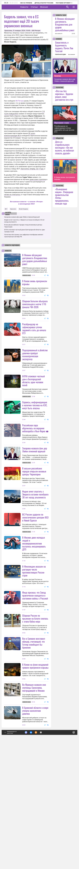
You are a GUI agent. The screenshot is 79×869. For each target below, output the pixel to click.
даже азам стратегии (38, 179)
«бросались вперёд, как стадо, (32, 169)
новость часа (61, 15)
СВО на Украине (26, 3)
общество (59, 138)
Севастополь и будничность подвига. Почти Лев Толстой (64, 46)
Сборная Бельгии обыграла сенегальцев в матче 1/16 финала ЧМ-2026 (35, 304)
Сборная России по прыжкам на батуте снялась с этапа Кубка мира (35, 719)
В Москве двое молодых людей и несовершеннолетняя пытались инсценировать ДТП (34, 624)
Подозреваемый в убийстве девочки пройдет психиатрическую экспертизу (35, 374)
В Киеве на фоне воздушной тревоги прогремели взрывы (35, 767)
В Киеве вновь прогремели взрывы (34, 282)
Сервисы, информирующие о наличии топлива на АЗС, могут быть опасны (34, 445)
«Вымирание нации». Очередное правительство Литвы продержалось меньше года (64, 196)
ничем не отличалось (12, 195)
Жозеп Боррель (23, 209)
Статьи (40, 7)
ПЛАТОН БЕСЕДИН (60, 54)
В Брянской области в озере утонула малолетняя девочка (35, 831)
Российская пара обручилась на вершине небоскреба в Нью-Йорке (33, 468)
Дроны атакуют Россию (44, 3)
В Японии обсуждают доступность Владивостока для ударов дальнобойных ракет (34, 259)
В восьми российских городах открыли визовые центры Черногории (34, 532)
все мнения (71, 54)
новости (8, 250)
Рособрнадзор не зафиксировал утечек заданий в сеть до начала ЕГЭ (34, 348)
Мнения (50, 7)
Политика (57, 76)
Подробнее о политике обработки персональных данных (42, 854)
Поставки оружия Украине (66, 3)
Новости (31, 7)
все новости (58, 33)
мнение (59, 39)
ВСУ (6, 209)
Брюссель (8, 31)
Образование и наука (61, 122)
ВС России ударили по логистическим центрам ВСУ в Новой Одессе (35, 578)
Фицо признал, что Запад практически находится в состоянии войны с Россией (35, 676)
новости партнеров (12, 245)
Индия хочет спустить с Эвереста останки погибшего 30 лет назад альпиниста (35, 555)
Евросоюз (13, 209)
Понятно (69, 853)
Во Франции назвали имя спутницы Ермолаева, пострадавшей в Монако (34, 808)
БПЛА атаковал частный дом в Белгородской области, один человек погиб (33, 400)
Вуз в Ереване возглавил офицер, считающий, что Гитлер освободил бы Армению (33, 744)
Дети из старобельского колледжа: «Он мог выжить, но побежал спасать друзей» (64, 147)
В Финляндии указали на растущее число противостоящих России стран (34, 651)
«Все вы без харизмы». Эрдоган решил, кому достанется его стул (64, 95)
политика (59, 87)
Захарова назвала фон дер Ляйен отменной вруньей (22, 217)
